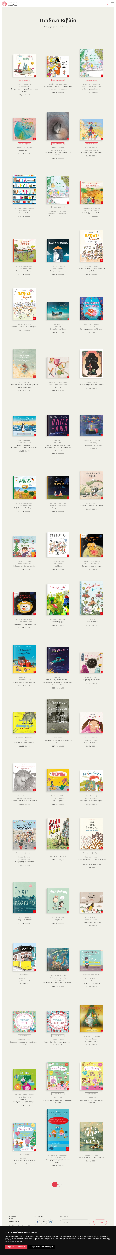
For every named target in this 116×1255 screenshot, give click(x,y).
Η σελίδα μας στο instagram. (50, 1222)
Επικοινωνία (14, 1221)
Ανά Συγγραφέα (66, 27)
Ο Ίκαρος (13, 1216)
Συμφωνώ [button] (10, 1247)
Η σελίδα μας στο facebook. (37, 1222)
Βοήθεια (12, 1219)
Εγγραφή (100, 1222)
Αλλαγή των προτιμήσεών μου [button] (41, 1247)
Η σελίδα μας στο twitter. (44, 1222)
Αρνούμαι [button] (21, 1247)
